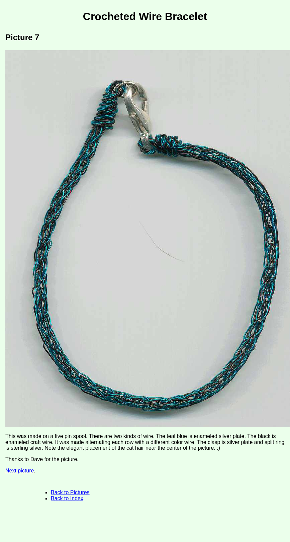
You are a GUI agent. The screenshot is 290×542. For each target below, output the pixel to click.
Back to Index (67, 498)
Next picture (19, 470)
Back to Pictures (70, 492)
